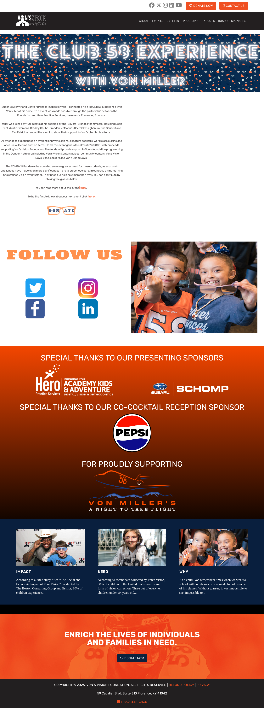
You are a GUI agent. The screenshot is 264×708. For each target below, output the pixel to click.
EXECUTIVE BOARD (214, 20)
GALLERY (173, 20)
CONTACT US (233, 6)
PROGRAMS (190, 20)
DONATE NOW (201, 6)
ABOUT (144, 20)
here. (92, 196)
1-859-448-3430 (134, 702)
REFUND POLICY (181, 685)
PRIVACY (203, 685)
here (82, 188)
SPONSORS (238, 20)
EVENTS (157, 20)
